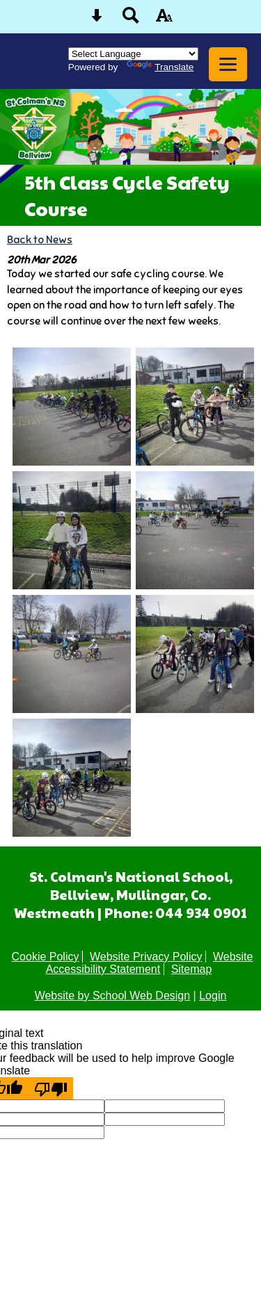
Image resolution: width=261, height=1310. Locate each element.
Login (212, 995)
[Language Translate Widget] (133, 53)
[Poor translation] (51, 1088)
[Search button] (131, 20)
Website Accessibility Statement (149, 963)
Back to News (39, 239)
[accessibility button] (164, 20)
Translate (160, 67)
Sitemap (191, 969)
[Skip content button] (96, 20)
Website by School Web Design (113, 995)
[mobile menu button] (228, 64)
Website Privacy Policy (146, 957)
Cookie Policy (45, 957)
